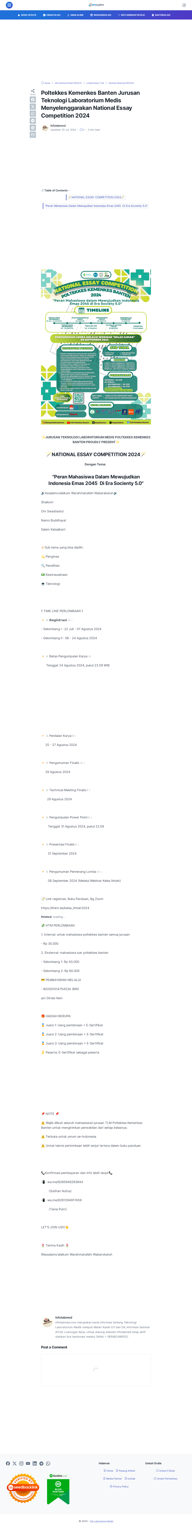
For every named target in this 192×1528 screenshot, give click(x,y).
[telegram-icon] (41, 1464)
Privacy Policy (119, 1486)
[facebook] (33, 99)
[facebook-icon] (8, 1464)
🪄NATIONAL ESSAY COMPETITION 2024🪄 (96, 197)
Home (106, 1470)
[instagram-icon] (21, 1464)
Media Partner (112, 1478)
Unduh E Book (166, 1470)
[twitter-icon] (15, 1464)
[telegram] (33, 121)
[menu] (9, 5)
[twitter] (33, 107)
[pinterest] (33, 128)
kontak (131, 1478)
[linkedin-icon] (35, 1464)
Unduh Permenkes (165, 1478)
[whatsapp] (33, 114)
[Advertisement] (96, 50)
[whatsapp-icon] (48, 1464)
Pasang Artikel (126, 1470)
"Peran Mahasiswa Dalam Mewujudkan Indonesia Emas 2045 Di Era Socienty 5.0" (96, 206)
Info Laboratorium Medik (101, 1521)
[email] (33, 135)
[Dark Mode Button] (184, 5)
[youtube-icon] (28, 1464)
